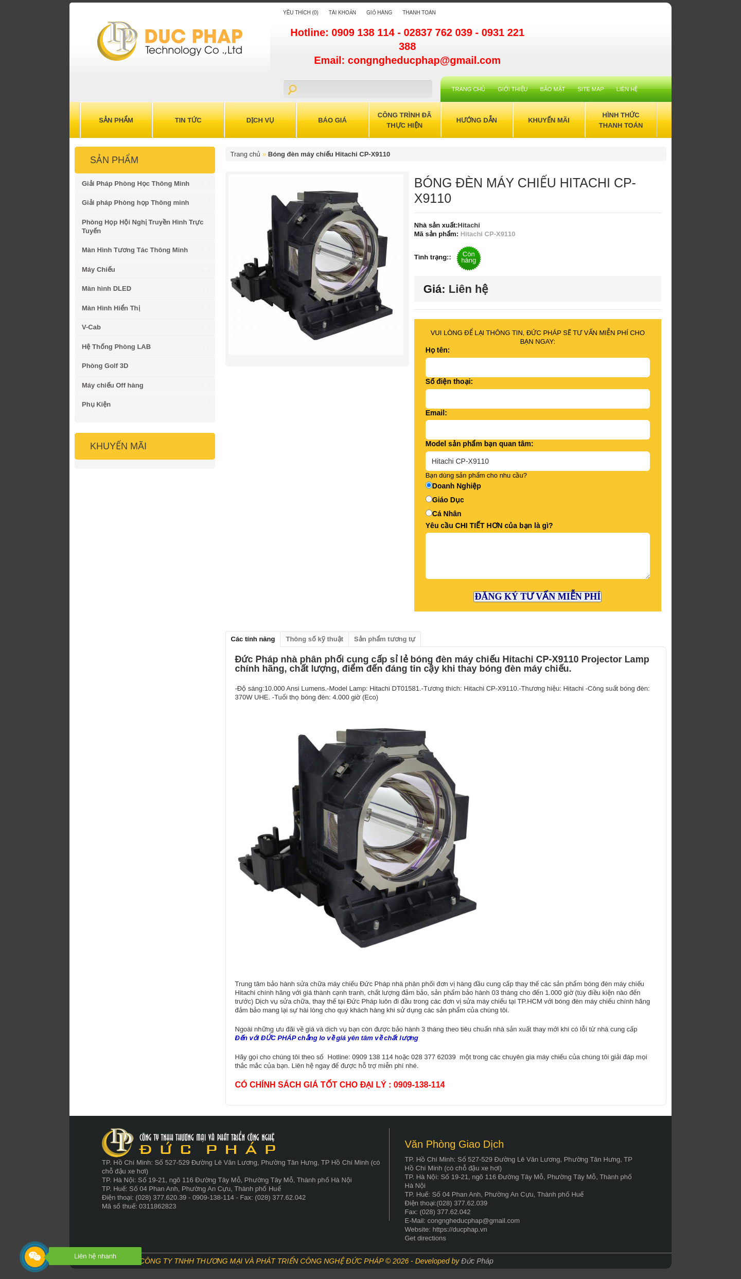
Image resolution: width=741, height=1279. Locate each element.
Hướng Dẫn (476, 120)
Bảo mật (553, 89)
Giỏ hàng (379, 12)
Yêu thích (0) (301, 12)
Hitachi (469, 225)
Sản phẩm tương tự (384, 639)
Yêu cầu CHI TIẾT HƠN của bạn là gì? (489, 525)
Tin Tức (188, 120)
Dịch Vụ (260, 120)
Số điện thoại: (449, 381)
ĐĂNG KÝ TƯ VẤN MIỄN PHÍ (537, 596)
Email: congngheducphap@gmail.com (407, 60)
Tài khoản (342, 12)
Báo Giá (332, 120)
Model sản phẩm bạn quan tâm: (480, 444)
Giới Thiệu (512, 89)
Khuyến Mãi (549, 120)
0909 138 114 (364, 32)
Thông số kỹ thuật (314, 639)
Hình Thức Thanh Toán (621, 120)
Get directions (425, 1238)
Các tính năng (253, 639)
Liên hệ (627, 89)
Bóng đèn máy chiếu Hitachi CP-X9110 (329, 154)
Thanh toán (419, 12)
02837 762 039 (439, 32)
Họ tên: (438, 350)
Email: (436, 413)
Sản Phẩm (116, 120)
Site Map (590, 89)
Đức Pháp (477, 1261)
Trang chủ (468, 89)
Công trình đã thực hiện (405, 120)
